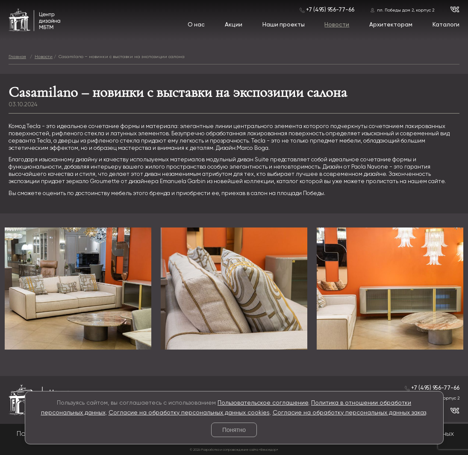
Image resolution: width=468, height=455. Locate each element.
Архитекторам (390, 25)
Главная (17, 57)
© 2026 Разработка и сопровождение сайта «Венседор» (234, 450)
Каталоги (446, 25)
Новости (336, 25)
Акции (233, 25)
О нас (196, 25)
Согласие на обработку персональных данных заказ (349, 413)
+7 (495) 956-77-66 (330, 10)
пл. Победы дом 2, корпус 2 (405, 10)
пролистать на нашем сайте (405, 181)
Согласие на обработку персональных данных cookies (189, 413)
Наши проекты (283, 25)
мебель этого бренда (140, 193)
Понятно (234, 429)
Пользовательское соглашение (263, 403)
